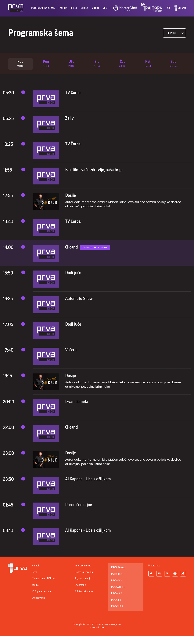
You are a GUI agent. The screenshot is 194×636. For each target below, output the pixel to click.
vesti (106, 8)
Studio (35, 585)
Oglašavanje (38, 598)
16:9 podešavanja (41, 591)
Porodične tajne (78, 505)
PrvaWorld (118, 587)
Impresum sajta (83, 565)
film (74, 8)
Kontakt (36, 565)
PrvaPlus (116, 574)
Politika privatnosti (84, 591)
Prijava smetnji (82, 578)
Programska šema (43, 8)
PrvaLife (116, 600)
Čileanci (71, 247)
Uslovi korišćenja (84, 572)
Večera (71, 350)
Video (95, 8)
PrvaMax (116, 580)
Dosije (70, 196)
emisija (63, 8)
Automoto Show (79, 299)
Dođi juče (73, 273)
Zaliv (69, 118)
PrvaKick (116, 593)
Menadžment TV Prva (43, 578)
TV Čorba (73, 93)
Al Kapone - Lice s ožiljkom (88, 479)
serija (84, 8)
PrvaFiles (117, 606)
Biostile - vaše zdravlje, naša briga (94, 170)
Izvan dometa (76, 402)
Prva (34, 572)
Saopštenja (80, 585)
